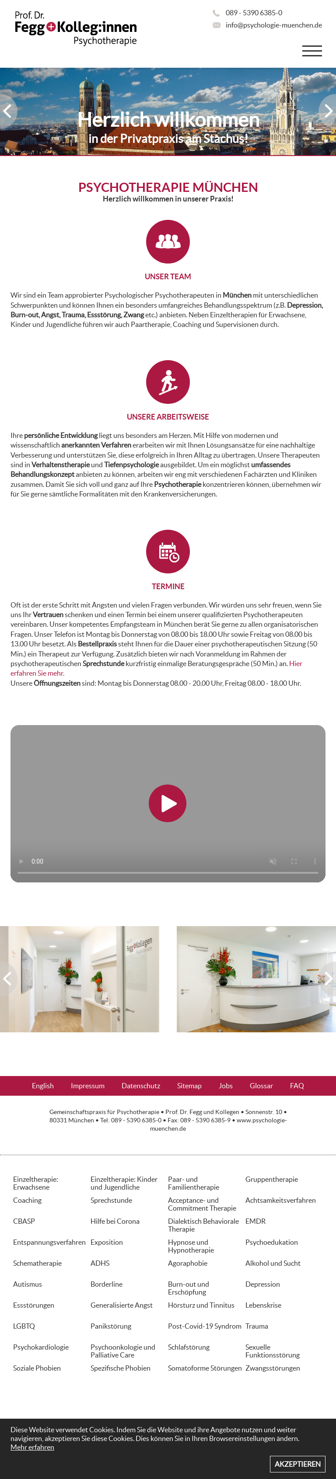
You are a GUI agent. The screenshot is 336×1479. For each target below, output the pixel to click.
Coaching (27, 1200)
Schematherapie (37, 1263)
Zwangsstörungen (272, 1368)
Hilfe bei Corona (115, 1221)
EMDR (255, 1221)
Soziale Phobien (37, 1368)
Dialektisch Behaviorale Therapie (203, 1225)
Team (55, 295)
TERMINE (168, 586)
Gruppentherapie (271, 1179)
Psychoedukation (271, 1242)
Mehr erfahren (32, 1447)
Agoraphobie (187, 1263)
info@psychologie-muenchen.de (274, 25)
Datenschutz (141, 1086)
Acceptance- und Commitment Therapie (202, 1204)
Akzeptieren (298, 1464)
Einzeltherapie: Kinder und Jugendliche (124, 1183)
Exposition (107, 1242)
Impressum (88, 1086)
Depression (262, 1284)
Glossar (261, 1086)
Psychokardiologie (41, 1347)
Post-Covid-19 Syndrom (205, 1326)
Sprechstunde (111, 1200)
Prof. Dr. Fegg (183, 1112)
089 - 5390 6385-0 (254, 13)
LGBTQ (24, 1326)
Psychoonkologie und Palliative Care (123, 1351)
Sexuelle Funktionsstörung (272, 1351)
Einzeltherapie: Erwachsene (35, 1183)
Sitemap (189, 1086)
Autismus (27, 1284)
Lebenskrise (263, 1305)
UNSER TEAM (168, 276)
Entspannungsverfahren (49, 1242)
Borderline (106, 1284)
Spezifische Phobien (120, 1368)
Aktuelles (168, 1105)
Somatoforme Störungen (205, 1368)
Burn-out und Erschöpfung (188, 1288)
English (43, 1086)
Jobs (226, 1086)
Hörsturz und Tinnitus (201, 1305)
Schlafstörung (189, 1347)
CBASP (24, 1221)
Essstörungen (33, 1305)
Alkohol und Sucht (273, 1263)
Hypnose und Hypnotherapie (191, 1246)
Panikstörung (111, 1326)
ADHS (100, 1263)
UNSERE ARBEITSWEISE (168, 417)
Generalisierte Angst (122, 1305)
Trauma (256, 1326)
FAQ (297, 1086)
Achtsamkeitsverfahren (280, 1200)
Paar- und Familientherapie (193, 1183)
